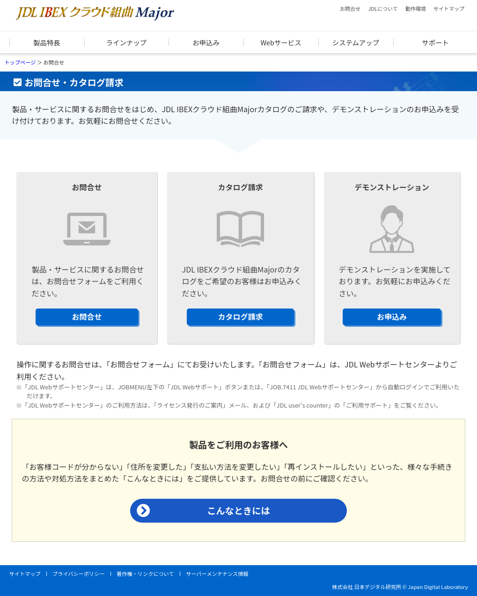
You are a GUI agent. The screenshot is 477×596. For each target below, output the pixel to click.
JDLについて (382, 8)
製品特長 (46, 42)
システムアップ (355, 42)
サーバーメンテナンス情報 (217, 573)
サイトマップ (448, 8)
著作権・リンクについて (145, 573)
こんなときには (238, 510)
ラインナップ (126, 42)
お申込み (206, 42)
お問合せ (350, 8)
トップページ (20, 62)
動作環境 (415, 8)
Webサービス (280, 42)
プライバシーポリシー (78, 573)
